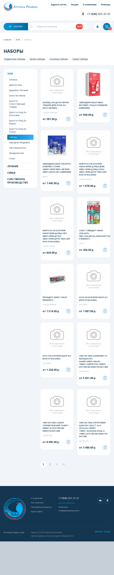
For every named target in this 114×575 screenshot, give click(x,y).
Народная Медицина (19, 142)
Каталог (15, 26)
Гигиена (13, 79)
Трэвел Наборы (80, 58)
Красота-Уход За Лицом (17, 122)
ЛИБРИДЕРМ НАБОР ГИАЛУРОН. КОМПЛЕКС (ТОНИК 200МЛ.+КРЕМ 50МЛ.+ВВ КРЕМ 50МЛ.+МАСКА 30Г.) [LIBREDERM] (54, 180)
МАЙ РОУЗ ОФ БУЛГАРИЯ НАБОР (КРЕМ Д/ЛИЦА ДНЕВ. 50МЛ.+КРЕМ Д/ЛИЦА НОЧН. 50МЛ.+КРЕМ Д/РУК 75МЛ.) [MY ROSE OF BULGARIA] (93, 179)
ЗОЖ (18, 39)
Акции (70, 6)
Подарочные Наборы (14, 58)
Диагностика (15, 85)
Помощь (105, 6)
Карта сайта (37, 545)
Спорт (12, 158)
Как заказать (37, 536)
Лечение (12, 166)
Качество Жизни (17, 95)
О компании (87, 6)
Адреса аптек (52, 6)
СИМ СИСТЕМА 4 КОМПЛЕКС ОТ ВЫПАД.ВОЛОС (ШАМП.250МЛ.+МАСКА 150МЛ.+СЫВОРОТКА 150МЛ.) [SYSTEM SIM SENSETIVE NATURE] (93, 392)
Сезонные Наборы (58, 58)
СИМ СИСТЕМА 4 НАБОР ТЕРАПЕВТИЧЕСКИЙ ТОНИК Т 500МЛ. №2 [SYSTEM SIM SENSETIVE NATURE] (57, 459)
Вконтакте (100, 534)
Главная (7, 39)
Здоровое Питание (18, 90)
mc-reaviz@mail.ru (66, 536)
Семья (11, 172)
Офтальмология (17, 147)
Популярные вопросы (41, 540)
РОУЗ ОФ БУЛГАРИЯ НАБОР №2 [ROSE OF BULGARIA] (92, 316)
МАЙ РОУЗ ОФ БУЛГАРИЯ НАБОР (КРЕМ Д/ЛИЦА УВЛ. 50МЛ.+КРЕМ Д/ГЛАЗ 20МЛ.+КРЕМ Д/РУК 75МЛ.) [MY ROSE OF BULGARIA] (56, 249)
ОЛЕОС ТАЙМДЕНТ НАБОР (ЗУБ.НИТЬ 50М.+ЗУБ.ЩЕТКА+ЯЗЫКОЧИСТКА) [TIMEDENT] (95, 248)
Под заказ (68, 128)
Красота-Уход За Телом (17, 130)
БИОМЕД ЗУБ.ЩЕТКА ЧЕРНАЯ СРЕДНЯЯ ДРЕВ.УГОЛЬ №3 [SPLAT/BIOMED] (57, 105)
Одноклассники (107, 534)
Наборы (13, 137)
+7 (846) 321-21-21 (98, 14)
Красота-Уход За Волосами (17, 114)
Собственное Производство (17, 181)
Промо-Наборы (37, 58)
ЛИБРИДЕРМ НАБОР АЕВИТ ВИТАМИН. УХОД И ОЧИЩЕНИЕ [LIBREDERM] (92, 105)
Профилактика (16, 153)
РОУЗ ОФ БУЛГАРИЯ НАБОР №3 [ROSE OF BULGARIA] (56, 386)
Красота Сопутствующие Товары (17, 103)
